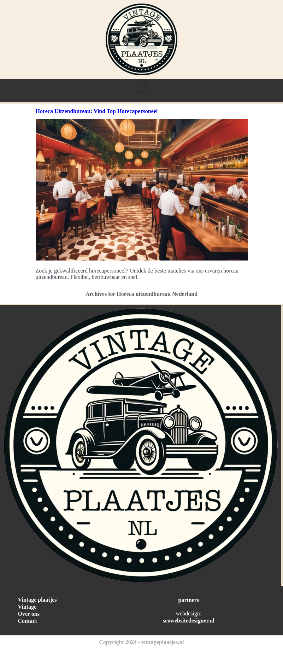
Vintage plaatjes (37, 600)
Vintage (27, 607)
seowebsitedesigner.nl (188, 621)
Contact (27, 621)
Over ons (29, 614)
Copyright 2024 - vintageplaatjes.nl (141, 642)
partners (188, 600)
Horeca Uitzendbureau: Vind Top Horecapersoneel (97, 111)
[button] (141, 88)
